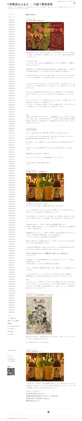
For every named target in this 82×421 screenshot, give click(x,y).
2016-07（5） (12, 168)
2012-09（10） (12, 269)
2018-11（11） (12, 104)
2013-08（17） (12, 246)
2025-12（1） (12, 27)
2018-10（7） (12, 107)
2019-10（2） (12, 81)
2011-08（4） (12, 300)
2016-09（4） (12, 163)
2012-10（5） (12, 267)
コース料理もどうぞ (12, 318)
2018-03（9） (12, 123)
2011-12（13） (12, 290)
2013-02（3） (12, 257)
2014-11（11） (12, 210)
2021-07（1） (12, 48)
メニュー (10, 315)
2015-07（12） (12, 191)
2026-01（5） (12, 24)
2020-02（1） (12, 74)
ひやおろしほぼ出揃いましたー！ (34, 351)
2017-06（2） (12, 142)
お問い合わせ (11, 331)
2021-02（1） (12, 57)
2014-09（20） (12, 215)
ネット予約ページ (11, 328)
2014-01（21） (12, 234)
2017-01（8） (12, 154)
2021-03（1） (12, 55)
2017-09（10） (12, 135)
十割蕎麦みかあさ (14, 418)
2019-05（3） (12, 90)
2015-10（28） (12, 184)
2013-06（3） (12, 250)
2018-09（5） (12, 109)
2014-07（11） (12, 220)
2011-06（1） (12, 302)
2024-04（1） (12, 31)
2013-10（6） (12, 241)
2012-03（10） (12, 283)
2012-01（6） (12, 288)
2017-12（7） (12, 130)
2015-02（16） (12, 203)
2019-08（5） (12, 83)
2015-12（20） (12, 180)
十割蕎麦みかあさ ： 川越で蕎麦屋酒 (30, 4)
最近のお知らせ (11, 16)
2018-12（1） (12, 102)
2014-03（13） (12, 229)
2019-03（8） (12, 95)
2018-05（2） (12, 118)
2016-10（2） (12, 161)
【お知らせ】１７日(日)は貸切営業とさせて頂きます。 (40, 295)
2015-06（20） (12, 194)
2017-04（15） (12, 147)
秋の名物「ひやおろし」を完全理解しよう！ (37, 171)
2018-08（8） (12, 111)
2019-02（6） (12, 97)
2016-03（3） (12, 173)
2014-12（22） (12, 208)
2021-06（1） (12, 50)
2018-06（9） (12, 116)
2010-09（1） (12, 312)
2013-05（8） (12, 253)
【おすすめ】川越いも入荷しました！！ (36, 20)
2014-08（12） (12, 217)
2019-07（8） (12, 85)
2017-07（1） (12, 140)
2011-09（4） (12, 297)
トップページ (11, 14)
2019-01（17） (12, 100)
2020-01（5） (12, 76)
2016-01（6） (12, 177)
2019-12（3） (12, 78)
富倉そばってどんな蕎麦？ (13, 320)
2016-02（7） (12, 175)
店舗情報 (10, 323)
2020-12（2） (12, 62)
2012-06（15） (12, 276)
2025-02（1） (12, 29)
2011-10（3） (12, 295)
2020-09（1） (12, 64)
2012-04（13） (12, 281)
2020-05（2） (12, 69)
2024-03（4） (12, 34)
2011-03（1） (12, 307)
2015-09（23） (12, 187)
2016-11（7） (12, 158)
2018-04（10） (12, 121)
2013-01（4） (12, 260)
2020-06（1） (12, 67)
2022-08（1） (12, 38)
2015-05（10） (12, 196)
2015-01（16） (12, 206)
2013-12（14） (12, 236)
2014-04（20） (12, 227)
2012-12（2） (12, 262)
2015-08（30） (12, 189)
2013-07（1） (12, 248)
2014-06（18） (12, 222)
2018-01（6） (12, 128)
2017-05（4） (12, 144)
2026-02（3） (12, 22)
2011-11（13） (12, 293)
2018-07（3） (12, 114)
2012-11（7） (12, 264)
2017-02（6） (12, 151)
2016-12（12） (12, 156)
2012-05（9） (12, 279)
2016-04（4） (12, 170)
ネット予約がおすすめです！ (14, 326)
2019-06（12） (12, 88)
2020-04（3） (12, 71)
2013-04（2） (12, 255)
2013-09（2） (12, 243)
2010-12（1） (12, 309)
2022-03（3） (12, 41)
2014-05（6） (12, 224)
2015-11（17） (12, 182)
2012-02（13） (12, 286)
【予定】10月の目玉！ (32, 130)
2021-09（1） (12, 45)
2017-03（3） (12, 149)
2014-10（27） (12, 213)
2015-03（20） (12, 201)
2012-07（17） (12, 274)
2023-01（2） (12, 36)
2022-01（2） (12, 43)
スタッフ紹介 (11, 334)
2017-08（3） (12, 137)
